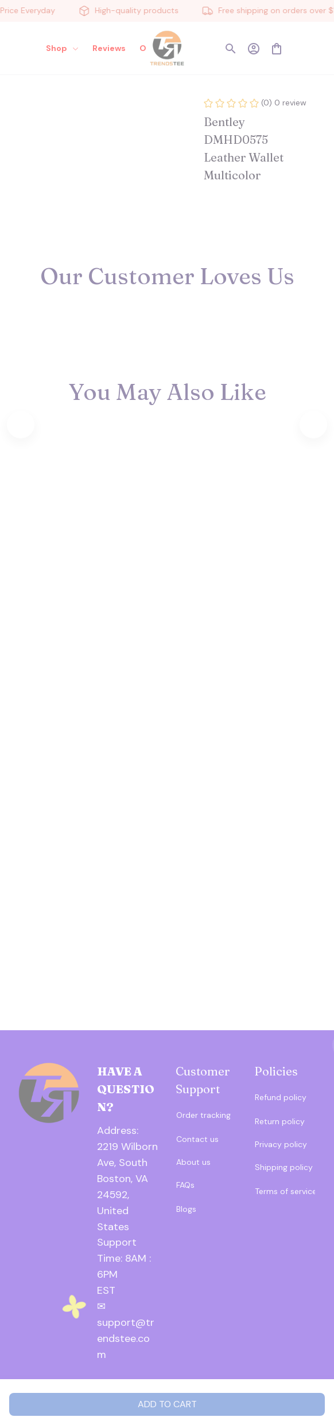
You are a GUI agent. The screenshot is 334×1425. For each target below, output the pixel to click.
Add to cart (167, 1404)
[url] (127, 1259)
